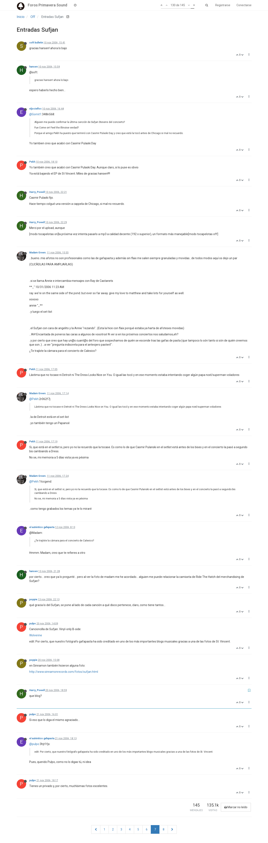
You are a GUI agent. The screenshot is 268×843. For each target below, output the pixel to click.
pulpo (32, 623)
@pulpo (34, 744)
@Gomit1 (35, 114)
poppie (33, 599)
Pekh (32, 161)
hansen (33, 66)
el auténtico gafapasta (41, 527)
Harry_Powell (37, 192)
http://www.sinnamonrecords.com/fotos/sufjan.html (63, 671)
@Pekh (34, 399)
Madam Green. (37, 252)
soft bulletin (36, 42)
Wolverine (35, 635)
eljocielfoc (35, 108)
